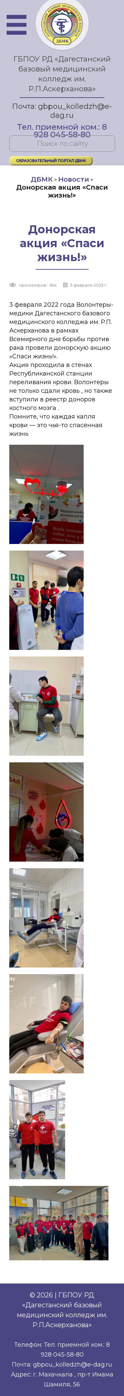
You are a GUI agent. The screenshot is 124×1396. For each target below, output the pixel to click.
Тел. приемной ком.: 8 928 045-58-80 (62, 127)
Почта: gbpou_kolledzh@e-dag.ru (62, 111)
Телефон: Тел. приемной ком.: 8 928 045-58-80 (62, 1349)
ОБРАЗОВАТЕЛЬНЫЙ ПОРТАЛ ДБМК (51, 160)
